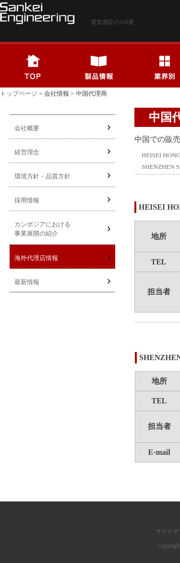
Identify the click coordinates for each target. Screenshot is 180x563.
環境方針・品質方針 (62, 176)
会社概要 (62, 128)
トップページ (18, 93)
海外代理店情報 (62, 258)
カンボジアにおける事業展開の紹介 (62, 229)
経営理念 (62, 152)
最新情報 (62, 282)
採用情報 (62, 200)
